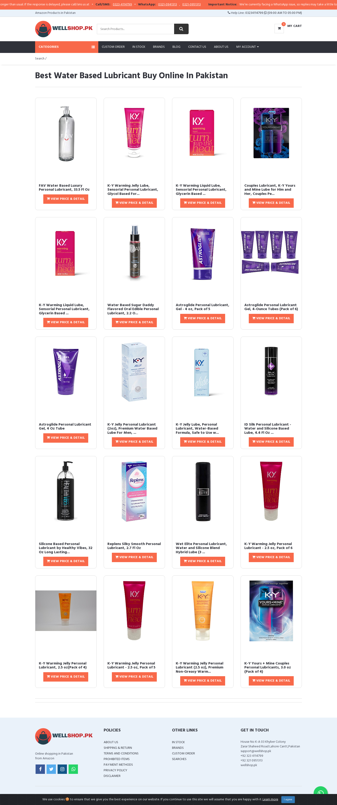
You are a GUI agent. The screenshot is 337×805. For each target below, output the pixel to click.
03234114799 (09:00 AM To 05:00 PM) (273, 13)
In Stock (138, 47)
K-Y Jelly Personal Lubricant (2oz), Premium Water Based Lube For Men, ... (132, 429)
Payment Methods (118, 765)
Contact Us (197, 47)
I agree (288, 799)
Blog (176, 47)
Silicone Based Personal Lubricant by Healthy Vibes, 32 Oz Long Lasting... (65, 548)
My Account (247, 47)
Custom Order (113, 47)
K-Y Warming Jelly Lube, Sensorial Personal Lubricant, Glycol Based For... (132, 190)
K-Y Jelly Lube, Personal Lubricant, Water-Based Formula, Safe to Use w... (197, 429)
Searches (179, 759)
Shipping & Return (118, 748)
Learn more (270, 799)
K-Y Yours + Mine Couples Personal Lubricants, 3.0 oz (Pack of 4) (267, 667)
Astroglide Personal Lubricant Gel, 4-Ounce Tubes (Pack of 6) (271, 307)
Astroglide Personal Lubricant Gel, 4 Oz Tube (65, 427)
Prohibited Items (117, 759)
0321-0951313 (204, 4)
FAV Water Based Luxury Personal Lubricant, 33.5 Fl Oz (64, 188)
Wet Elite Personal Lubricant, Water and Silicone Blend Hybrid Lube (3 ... (201, 548)
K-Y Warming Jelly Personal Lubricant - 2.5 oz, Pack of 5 (131, 665)
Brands (159, 47)
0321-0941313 (180, 4)
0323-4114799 (135, 4)
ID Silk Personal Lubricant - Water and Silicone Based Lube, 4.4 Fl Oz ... (267, 429)
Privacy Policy (115, 770)
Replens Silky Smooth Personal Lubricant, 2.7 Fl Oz (134, 546)
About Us (221, 47)
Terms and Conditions (121, 753)
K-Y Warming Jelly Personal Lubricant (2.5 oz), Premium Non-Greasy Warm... (199, 667)
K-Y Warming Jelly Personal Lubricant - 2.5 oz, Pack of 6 (268, 546)
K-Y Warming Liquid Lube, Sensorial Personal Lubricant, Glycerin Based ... (201, 190)
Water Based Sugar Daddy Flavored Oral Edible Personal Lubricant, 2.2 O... (133, 309)
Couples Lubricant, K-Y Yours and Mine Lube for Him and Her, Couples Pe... (269, 190)
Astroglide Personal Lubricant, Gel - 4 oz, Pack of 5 (202, 307)
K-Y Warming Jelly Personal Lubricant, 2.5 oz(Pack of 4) (63, 665)
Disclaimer (112, 776)
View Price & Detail (66, 199)
